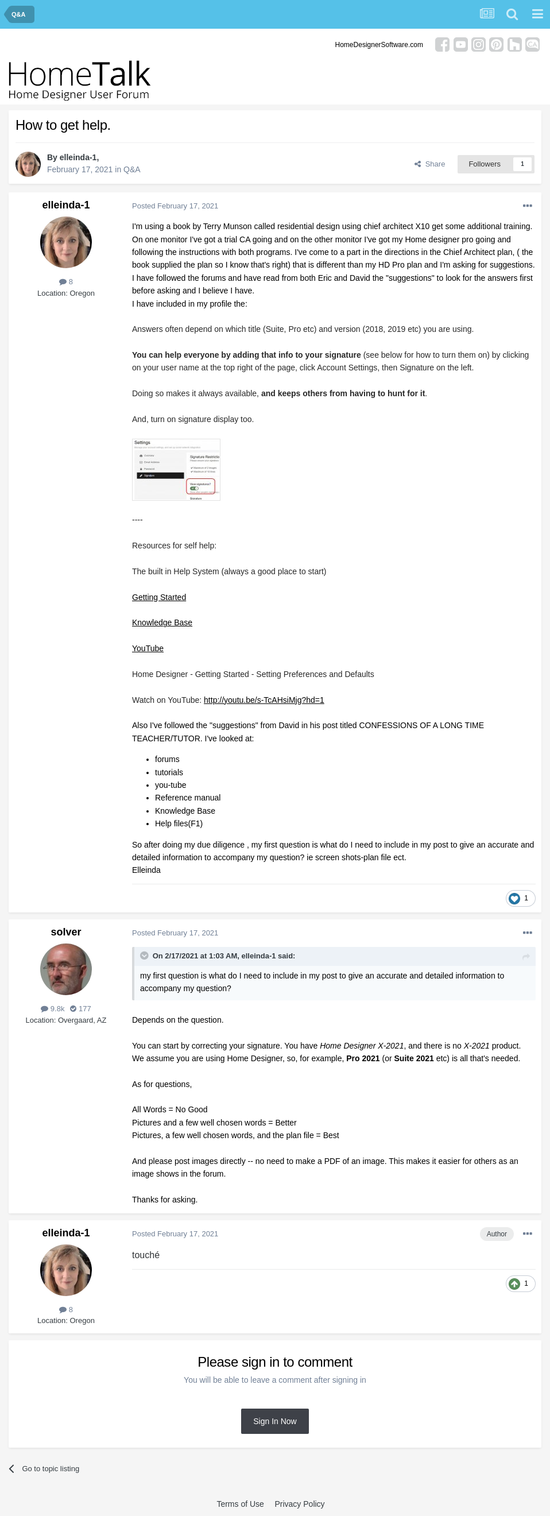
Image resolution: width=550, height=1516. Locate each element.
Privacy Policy (299, 1504)
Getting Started (159, 597)
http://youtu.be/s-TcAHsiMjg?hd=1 (264, 700)
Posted (175, 206)
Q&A (132, 169)
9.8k (52, 1008)
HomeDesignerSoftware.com (379, 45)
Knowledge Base (162, 622)
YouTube (148, 648)
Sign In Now (274, 1421)
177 (80, 1008)
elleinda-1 (78, 157)
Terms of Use (240, 1504)
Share (430, 164)
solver (66, 932)
